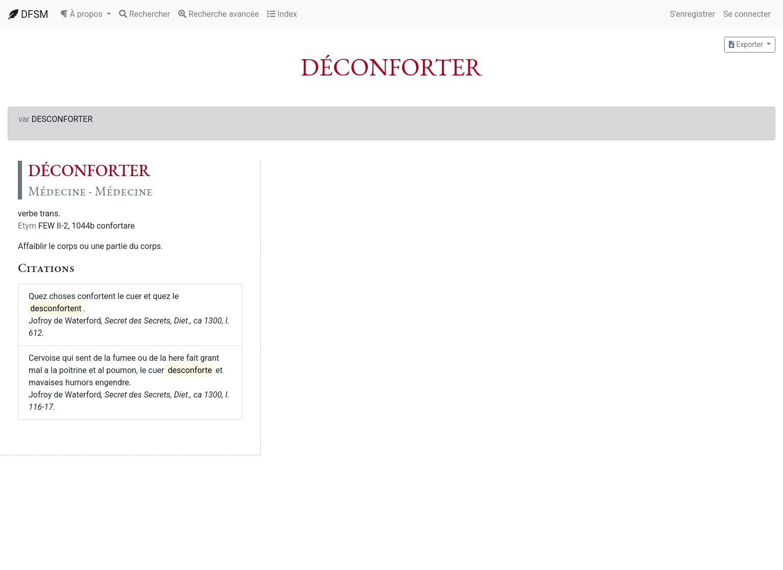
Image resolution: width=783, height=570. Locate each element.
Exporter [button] (747, 44)
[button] (85, 14)
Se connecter (747, 14)
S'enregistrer (692, 14)
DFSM (28, 14)
